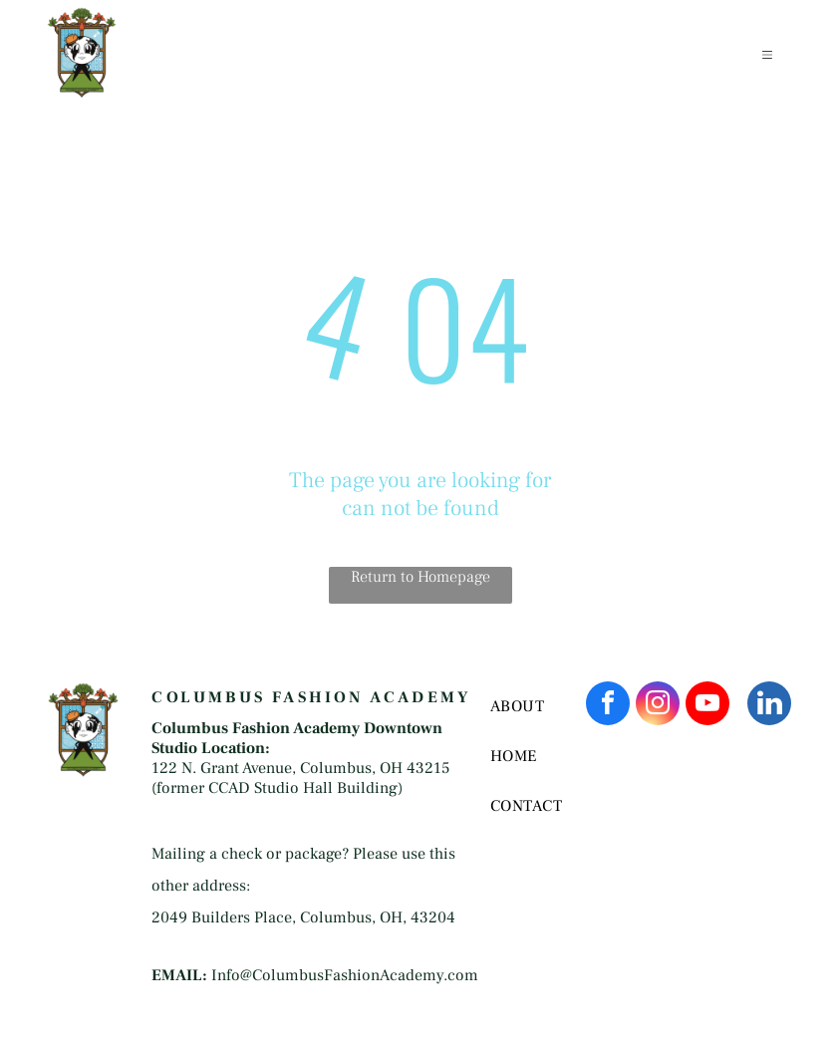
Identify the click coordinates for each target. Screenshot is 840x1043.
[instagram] (658, 705)
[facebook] (608, 705)
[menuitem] (526, 706)
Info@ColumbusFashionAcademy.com (344, 975)
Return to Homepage (420, 577)
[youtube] (707, 705)
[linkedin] (769, 705)
